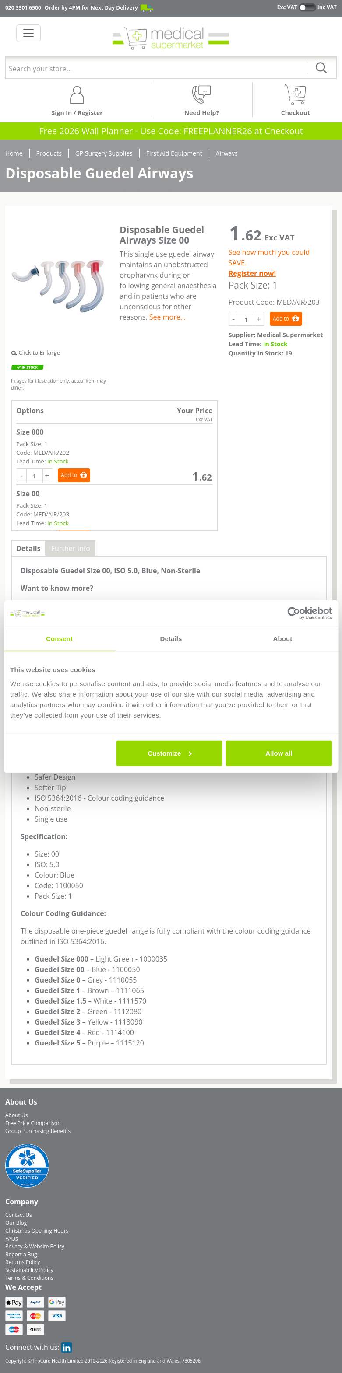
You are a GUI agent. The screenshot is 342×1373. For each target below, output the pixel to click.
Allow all (278, 752)
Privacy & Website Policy (34, 1246)
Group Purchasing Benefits (38, 1131)
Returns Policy (22, 1262)
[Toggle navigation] (28, 33)
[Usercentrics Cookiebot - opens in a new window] (293, 613)
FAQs (11, 1238)
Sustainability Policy (29, 1270)
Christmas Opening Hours (36, 1230)
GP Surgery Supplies (104, 153)
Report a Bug (21, 1254)
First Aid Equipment (174, 153)
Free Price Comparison (33, 1123)
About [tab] (283, 638)
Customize (170, 752)
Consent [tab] (59, 638)
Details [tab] (171, 638)
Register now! (252, 273)
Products (49, 153)
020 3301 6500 (23, 7)
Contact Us (18, 1215)
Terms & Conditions (29, 1278)
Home (14, 153)
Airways (227, 153)
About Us (16, 1115)
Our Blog (16, 1223)
